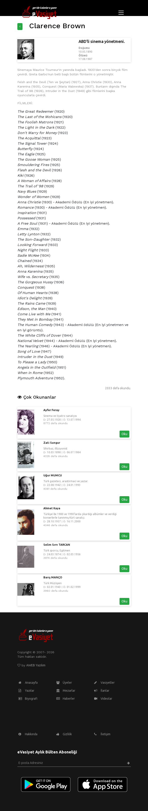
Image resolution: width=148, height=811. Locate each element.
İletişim (102, 734)
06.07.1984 (74, 452)
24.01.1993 (74, 484)
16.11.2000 (74, 521)
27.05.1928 (54, 419)
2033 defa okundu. (118, 388)
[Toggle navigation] (121, 12)
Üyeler (64, 682)
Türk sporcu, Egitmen (56, 550)
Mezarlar (65, 690)
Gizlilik (64, 734)
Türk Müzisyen (52, 583)
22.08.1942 (54, 484)
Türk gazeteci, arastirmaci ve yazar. (65, 481)
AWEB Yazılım (35, 665)
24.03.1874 (54, 554)
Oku (124, 434)
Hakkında (27, 734)
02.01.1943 (54, 586)
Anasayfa (28, 682)
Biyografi (27, 698)
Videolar (103, 698)
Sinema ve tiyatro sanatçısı (60, 415)
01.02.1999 (74, 586)
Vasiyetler (104, 682)
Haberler (65, 698)
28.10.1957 (54, 521)
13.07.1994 (74, 419)
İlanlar (101, 690)
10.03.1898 (54, 452)
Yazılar (26, 690)
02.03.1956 (74, 554)
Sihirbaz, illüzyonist (55, 448)
